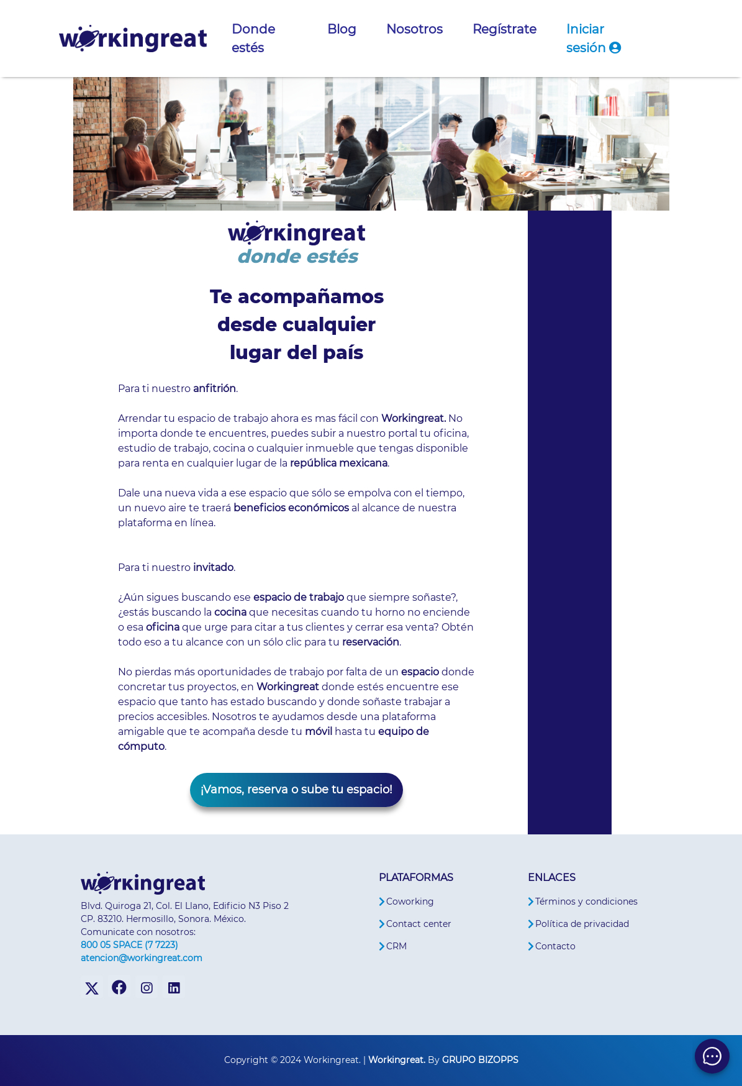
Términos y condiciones (586, 901)
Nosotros (414, 29)
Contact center (418, 923)
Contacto (555, 946)
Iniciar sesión (593, 38)
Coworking (410, 901)
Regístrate (504, 29)
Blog (341, 29)
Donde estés (253, 38)
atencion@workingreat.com (141, 958)
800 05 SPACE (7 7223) (129, 945)
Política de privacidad (582, 923)
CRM (396, 946)
